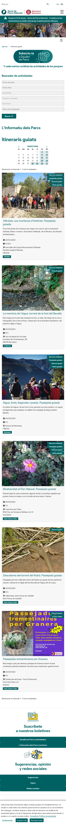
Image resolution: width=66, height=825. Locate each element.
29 (37, 163)
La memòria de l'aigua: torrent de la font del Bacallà (32, 313)
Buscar (9, 116)
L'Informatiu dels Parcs (21, 127)
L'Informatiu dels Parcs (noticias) (33, 745)
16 (42, 158)
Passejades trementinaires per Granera (25, 659)
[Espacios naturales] (11, 98)
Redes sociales (33, 788)
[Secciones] (8, 103)
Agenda (5, 47)
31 (47, 163)
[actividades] (8, 92)
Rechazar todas (37, 820)
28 (33, 163)
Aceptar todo (22, 820)
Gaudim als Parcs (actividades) (33, 739)
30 (42, 163)
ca (57, 4)
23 (42, 160)
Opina (33, 783)
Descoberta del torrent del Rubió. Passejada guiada (32, 575)
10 (47, 155)
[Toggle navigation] (62, 11)
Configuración (7, 820)
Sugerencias (33, 777)
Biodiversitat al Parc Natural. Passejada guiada (29, 489)
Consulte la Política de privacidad (43, 816)
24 (47, 160)
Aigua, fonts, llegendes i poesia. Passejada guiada (31, 402)
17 (47, 158)
